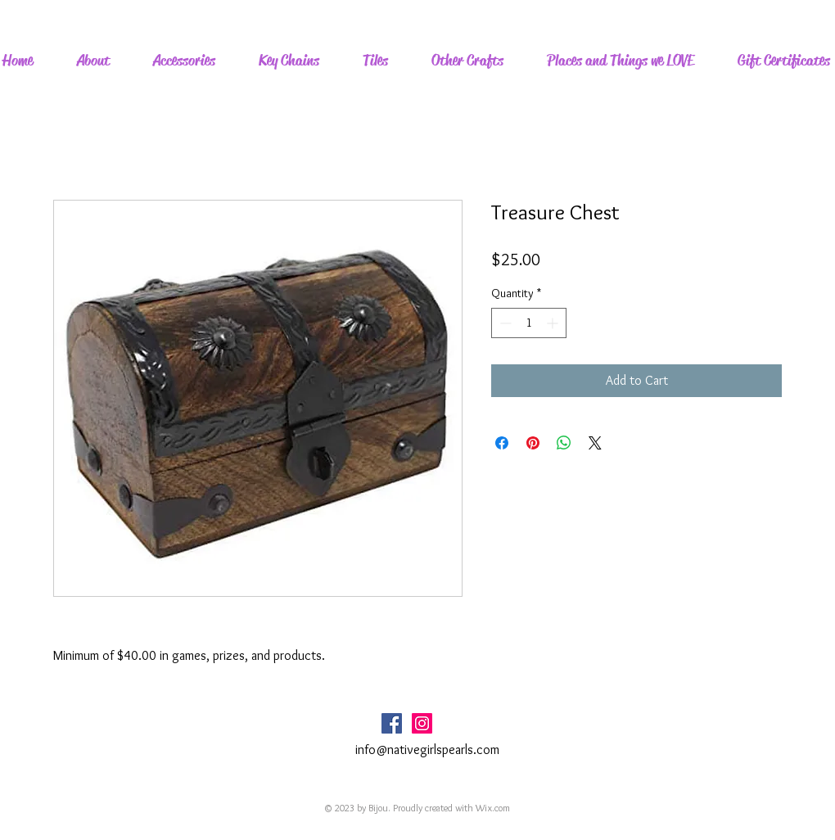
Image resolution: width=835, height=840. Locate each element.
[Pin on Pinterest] (533, 443)
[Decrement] (504, 323)
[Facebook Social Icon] (391, 723)
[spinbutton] (529, 323)
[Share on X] (595, 443)
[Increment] (554, 323)
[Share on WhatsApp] (564, 443)
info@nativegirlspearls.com (427, 749)
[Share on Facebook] (502, 443)
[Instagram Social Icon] (422, 723)
